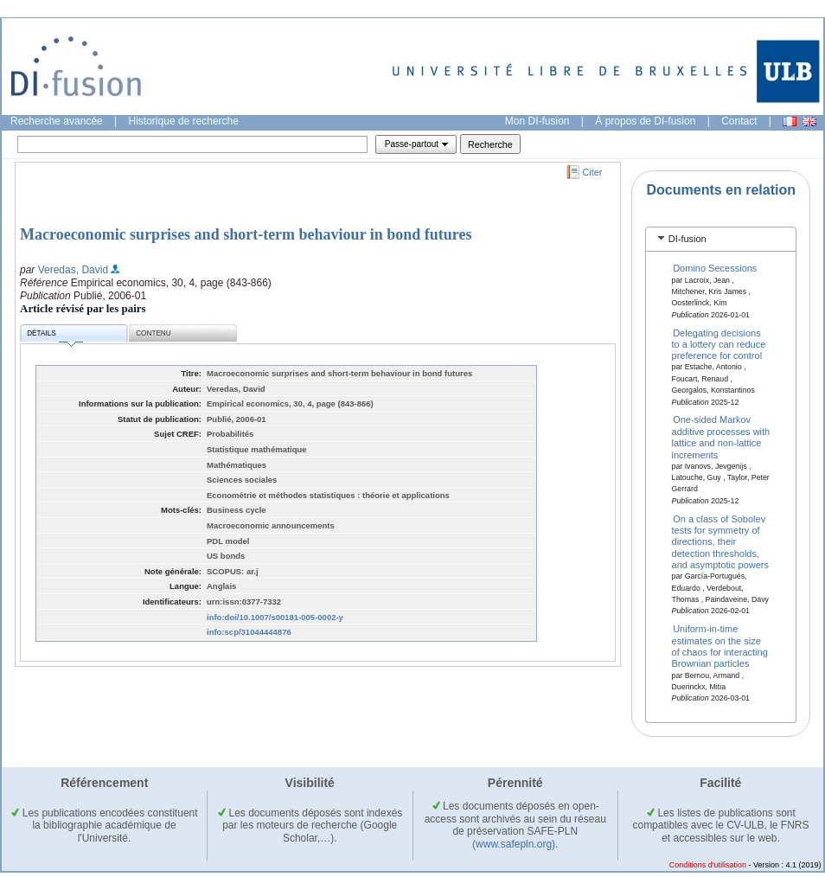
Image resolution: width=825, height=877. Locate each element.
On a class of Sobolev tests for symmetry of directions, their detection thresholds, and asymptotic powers (721, 541)
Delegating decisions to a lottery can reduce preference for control (719, 344)
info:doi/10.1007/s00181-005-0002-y (275, 617)
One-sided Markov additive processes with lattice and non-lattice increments (721, 436)
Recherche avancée (56, 121)
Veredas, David (73, 270)
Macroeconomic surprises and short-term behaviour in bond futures (246, 234)
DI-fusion (687, 239)
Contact (739, 121)
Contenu (153, 333)
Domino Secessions (715, 268)
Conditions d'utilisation (707, 865)
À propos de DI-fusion (645, 121)
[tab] (720, 239)
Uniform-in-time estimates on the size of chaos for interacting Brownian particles (720, 646)
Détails (54, 336)
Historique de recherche (184, 121)
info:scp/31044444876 (249, 632)
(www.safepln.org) (513, 844)
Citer (593, 172)
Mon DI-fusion (537, 121)
